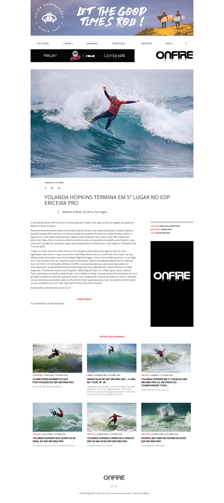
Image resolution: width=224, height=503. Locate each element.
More (170, 43)
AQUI (67, 287)
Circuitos (164, 226)
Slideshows (37, 375)
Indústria (146, 43)
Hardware (92, 43)
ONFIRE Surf (166, 229)
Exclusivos (43, 43)
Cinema (68, 43)
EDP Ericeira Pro (163, 233)
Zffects (146, 493)
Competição (118, 43)
